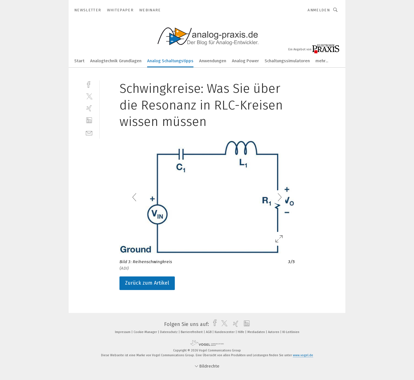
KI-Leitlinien (290, 332)
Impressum (123, 332)
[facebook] (89, 83)
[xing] (89, 108)
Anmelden (319, 10)
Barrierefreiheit (192, 332)
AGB (209, 332)
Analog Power (245, 60)
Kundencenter (225, 332)
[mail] (89, 132)
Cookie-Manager (146, 332)
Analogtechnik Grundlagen (115, 60)
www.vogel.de (303, 355)
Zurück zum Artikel (147, 283)
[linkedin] (89, 120)
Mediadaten (256, 332)
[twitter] (89, 96)
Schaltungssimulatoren (287, 60)
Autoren (274, 332)
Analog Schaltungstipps (170, 60)
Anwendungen (212, 60)
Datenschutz (169, 332)
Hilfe (241, 332)
